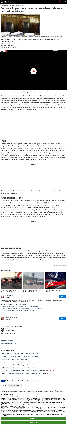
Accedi (64, 1)
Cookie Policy (4, 415)
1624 (25, 398)
